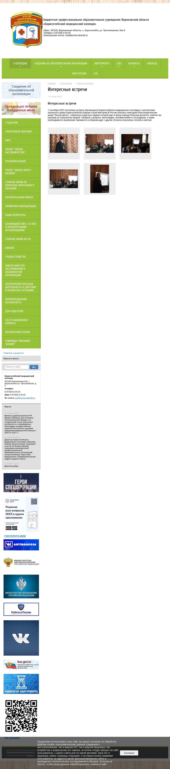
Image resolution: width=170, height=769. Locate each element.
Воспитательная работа (19, 197)
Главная (52, 83)
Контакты (134, 63)
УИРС (8, 140)
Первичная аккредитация (20, 206)
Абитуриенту (101, 63)
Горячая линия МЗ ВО (18, 239)
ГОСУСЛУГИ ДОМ (15, 536)
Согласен (129, 753)
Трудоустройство (15, 256)
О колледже (20, 63)
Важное (9, 248)
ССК (96, 73)
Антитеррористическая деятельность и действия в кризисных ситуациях (20, 287)
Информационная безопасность (16, 301)
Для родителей (14, 311)
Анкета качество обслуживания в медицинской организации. (15, 270)
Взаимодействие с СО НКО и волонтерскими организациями (20, 227)
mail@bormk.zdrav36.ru (24, 398)
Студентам (11, 122)
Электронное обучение (18, 131)
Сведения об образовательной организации (61, 63)
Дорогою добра (11, 466)
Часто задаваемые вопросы (16, 322)
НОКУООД (152, 63)
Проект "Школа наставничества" (15, 151)
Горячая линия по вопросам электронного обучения (19, 185)
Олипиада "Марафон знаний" (17, 342)
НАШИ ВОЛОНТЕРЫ (15, 215)
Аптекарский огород (17, 332)
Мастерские (79, 73)
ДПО (119, 63)
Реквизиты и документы (14, 353)
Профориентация (15, 161)
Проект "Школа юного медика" (18, 172)
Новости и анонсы (11, 358)
